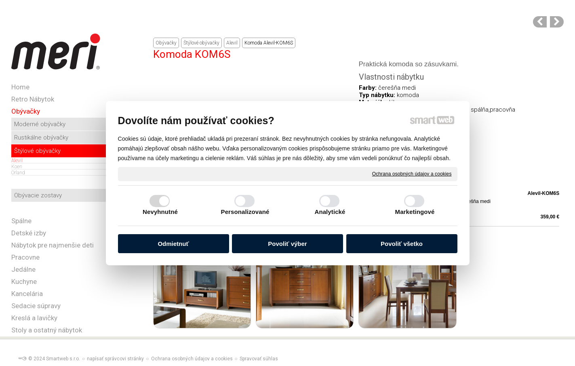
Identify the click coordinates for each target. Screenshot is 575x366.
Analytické (329, 211)
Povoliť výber (287, 243)
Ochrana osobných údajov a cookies (412, 173)
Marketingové (415, 211)
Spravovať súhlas (259, 359)
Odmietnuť (173, 243)
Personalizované (245, 211)
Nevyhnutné (160, 211)
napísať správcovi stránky (115, 359)
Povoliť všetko (402, 243)
